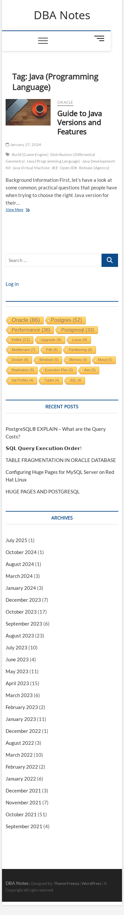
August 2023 (20, 635)
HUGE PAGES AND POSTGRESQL (43, 491)
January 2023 (21, 719)
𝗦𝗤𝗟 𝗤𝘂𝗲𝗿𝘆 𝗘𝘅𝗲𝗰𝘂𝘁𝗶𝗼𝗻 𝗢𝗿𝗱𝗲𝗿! (44, 448)
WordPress (91, 883)
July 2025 (16, 540)
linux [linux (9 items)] (79, 339)
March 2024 (19, 576)
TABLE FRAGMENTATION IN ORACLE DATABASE (61, 460)
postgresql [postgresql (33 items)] (77, 329)
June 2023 (17, 659)
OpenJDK (68, 167)
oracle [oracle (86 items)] (26, 320)
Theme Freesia (66, 883)
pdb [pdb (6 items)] (52, 350)
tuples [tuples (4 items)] (51, 380)
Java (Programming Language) (53, 161)
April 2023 (17, 683)
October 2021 (21, 814)
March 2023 (19, 695)
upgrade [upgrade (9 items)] (51, 339)
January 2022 (21, 779)
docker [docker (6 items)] (20, 360)
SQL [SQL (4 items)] (76, 380)
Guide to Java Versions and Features (79, 122)
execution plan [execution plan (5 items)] (59, 370)
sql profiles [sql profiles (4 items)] (23, 380)
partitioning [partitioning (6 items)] (80, 350)
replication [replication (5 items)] (23, 370)
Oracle (65, 102)
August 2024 (20, 564)
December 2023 (23, 600)
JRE (54, 167)
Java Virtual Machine (31, 167)
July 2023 (16, 647)
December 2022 (23, 731)
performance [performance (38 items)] (31, 329)
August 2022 (20, 743)
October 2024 (21, 552)
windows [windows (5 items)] (49, 360)
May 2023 (17, 671)
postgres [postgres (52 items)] (66, 320)
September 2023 (24, 624)
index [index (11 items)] (21, 339)
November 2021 (23, 802)
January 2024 (21, 588)
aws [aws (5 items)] (90, 370)
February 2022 (22, 767)
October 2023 (21, 612)
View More (21, 210)
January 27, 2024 (23, 144)
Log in (12, 284)
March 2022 (19, 755)
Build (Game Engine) (30, 154)
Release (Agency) (94, 167)
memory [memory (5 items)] (78, 360)
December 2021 (23, 790)
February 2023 (22, 707)
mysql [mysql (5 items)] (105, 360)
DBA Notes (62, 15)
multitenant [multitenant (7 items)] (23, 350)
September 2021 (24, 826)
